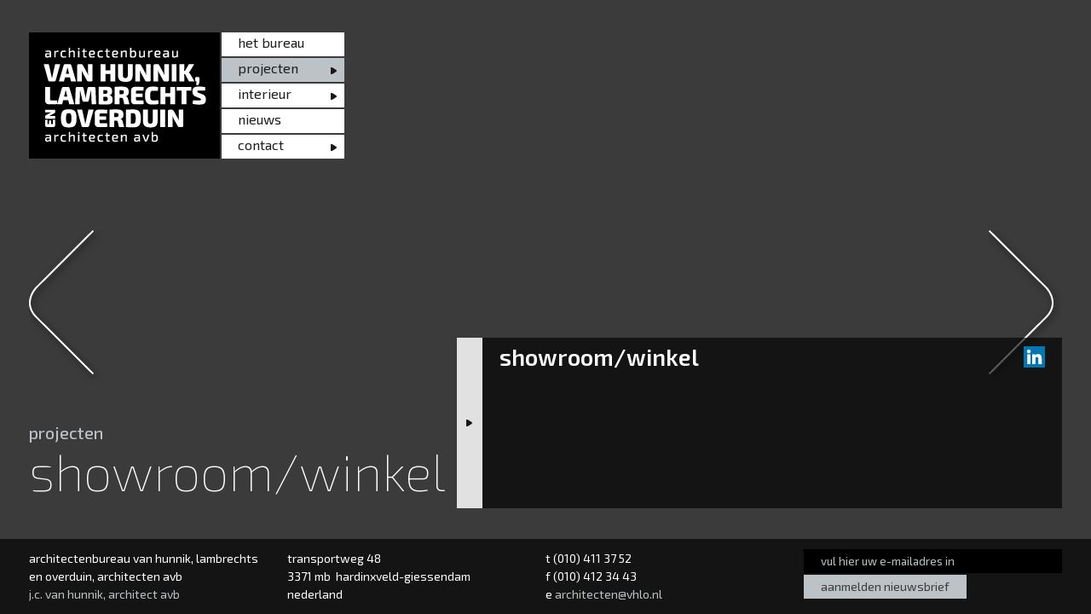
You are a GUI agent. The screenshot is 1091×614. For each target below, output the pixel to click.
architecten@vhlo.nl (608, 594)
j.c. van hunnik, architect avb (104, 594)
